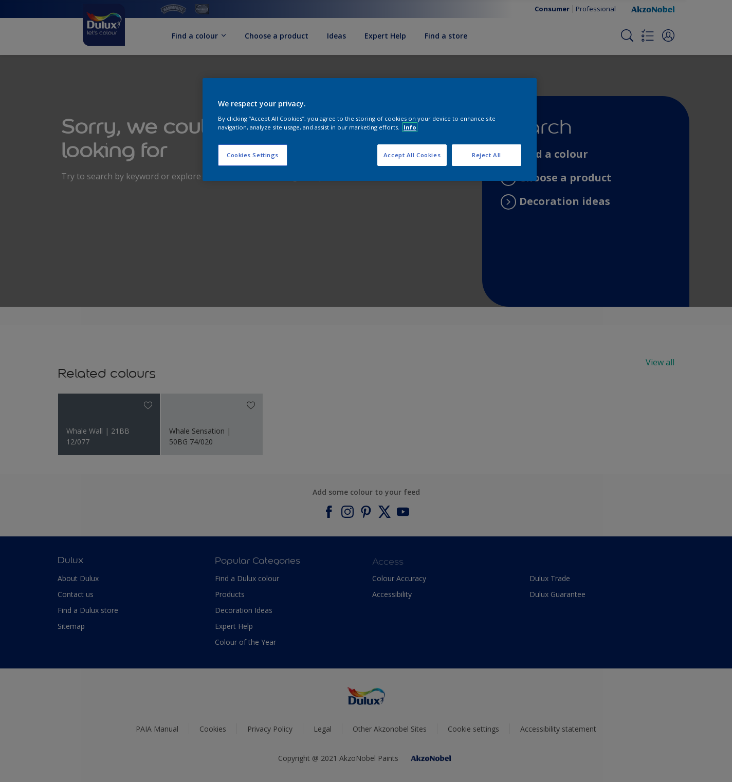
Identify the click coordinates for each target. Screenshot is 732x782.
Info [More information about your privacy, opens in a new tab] (410, 127)
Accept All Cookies (412, 155)
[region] (370, 129)
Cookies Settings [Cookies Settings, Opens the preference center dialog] (253, 155)
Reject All (486, 155)
